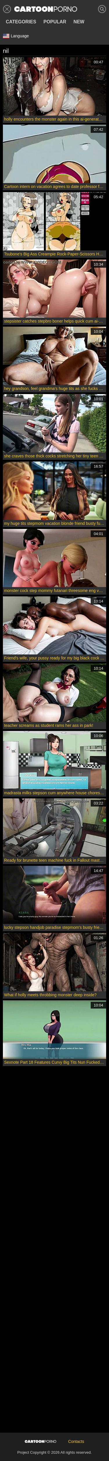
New (79, 21)
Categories (21, 21)
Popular (55, 21)
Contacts (76, 1441)
